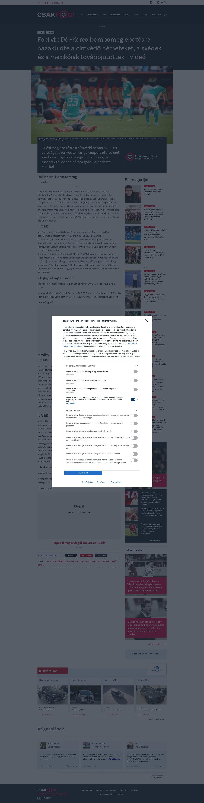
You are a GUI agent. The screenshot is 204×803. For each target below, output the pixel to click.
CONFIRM (83, 473)
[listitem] (102, 365)
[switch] (134, 371)
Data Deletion (87, 482)
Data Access (102, 482)
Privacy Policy (116, 482)
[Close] (147, 321)
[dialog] (102, 401)
